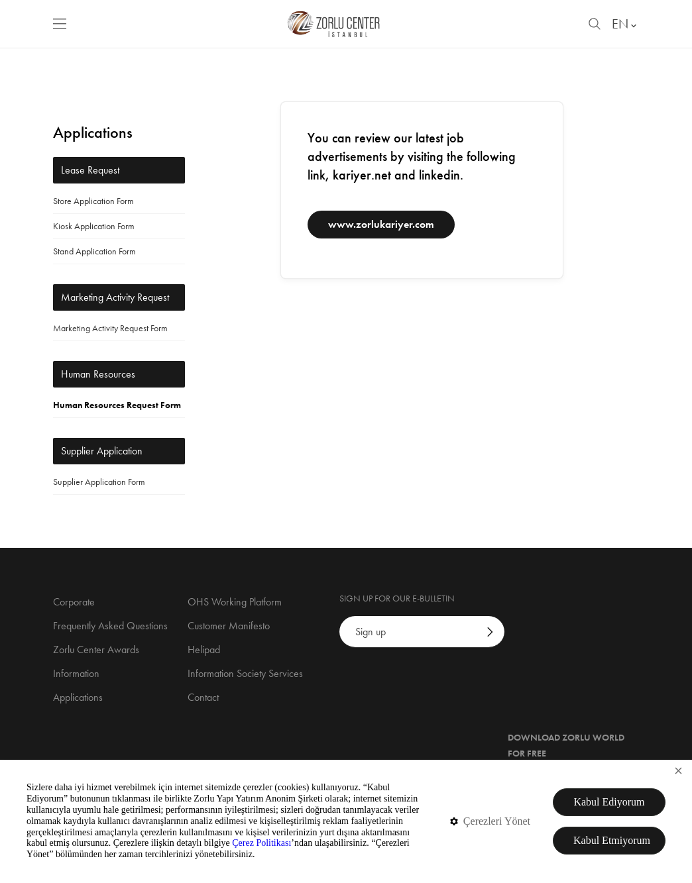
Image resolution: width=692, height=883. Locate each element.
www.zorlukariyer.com (381, 224)
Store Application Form (93, 201)
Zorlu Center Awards (96, 649)
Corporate (74, 602)
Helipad (204, 649)
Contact (203, 697)
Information (76, 673)
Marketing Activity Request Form (110, 328)
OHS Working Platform (235, 602)
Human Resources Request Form (117, 405)
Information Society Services (245, 673)
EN (625, 23)
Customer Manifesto (229, 626)
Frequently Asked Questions (110, 626)
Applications (78, 697)
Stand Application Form (94, 251)
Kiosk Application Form (94, 226)
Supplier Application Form (99, 482)
